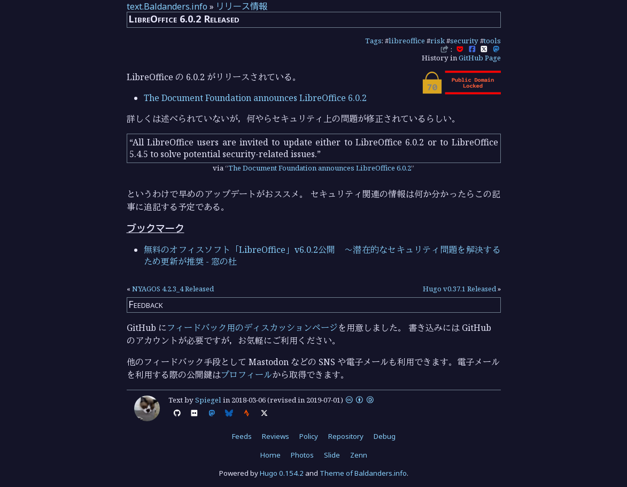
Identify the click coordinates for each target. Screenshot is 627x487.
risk (437, 40)
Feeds (242, 436)
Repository (345, 436)
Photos (302, 455)
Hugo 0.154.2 (282, 473)
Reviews (275, 436)
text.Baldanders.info (167, 6)
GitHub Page (480, 58)
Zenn (358, 455)
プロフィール (246, 375)
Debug (385, 436)
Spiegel (208, 400)
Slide (332, 455)
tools (492, 40)
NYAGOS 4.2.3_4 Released (173, 288)
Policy (308, 436)
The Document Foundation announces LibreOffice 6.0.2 (255, 98)
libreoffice (407, 40)
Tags (373, 40)
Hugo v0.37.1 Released (459, 288)
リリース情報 (241, 6)
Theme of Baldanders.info (363, 473)
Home (270, 455)
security (464, 40)
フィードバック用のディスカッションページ (252, 328)
